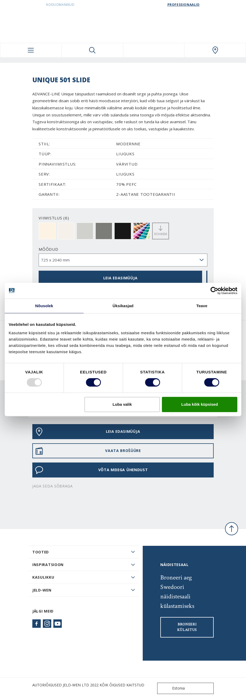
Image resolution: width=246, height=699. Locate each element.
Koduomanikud (60, 4)
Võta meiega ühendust (91, 470)
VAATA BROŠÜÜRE (88, 451)
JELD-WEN (42, 590)
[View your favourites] (154, 50)
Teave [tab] (201, 306)
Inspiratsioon (48, 564)
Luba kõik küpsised (199, 404)
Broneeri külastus (187, 627)
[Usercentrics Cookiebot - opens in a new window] (214, 291)
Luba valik (122, 404)
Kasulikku (43, 577)
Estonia (172, 688)
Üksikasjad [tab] (122, 306)
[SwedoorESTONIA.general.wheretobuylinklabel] (215, 50)
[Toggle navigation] (31, 50)
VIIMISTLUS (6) (54, 217)
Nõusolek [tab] (44, 306)
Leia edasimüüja (120, 277)
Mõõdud (48, 249)
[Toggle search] (92, 50)
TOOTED (40, 551)
